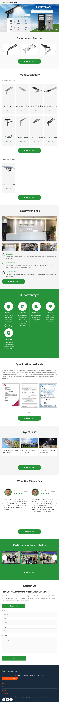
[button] (53, 49)
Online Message (10, 678)
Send (14, 658)
